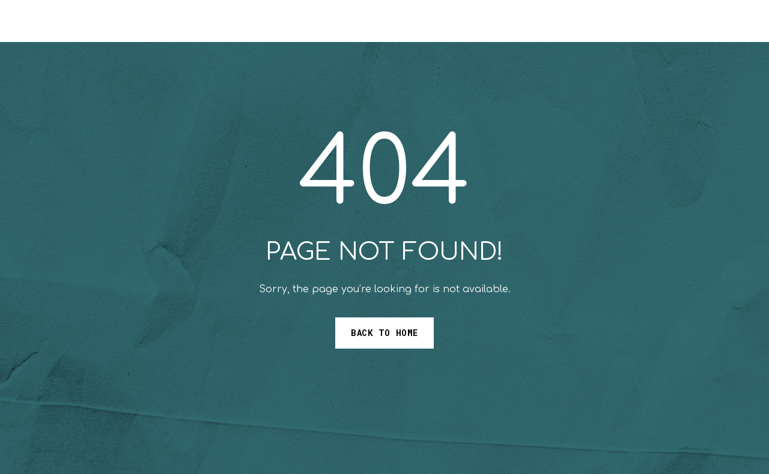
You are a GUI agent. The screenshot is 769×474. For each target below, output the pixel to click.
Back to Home (384, 332)
